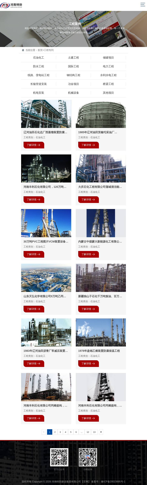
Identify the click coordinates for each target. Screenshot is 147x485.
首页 (40, 50)
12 (88, 432)
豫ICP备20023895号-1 (113, 481)
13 (94, 432)
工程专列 (49, 50)
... (82, 432)
